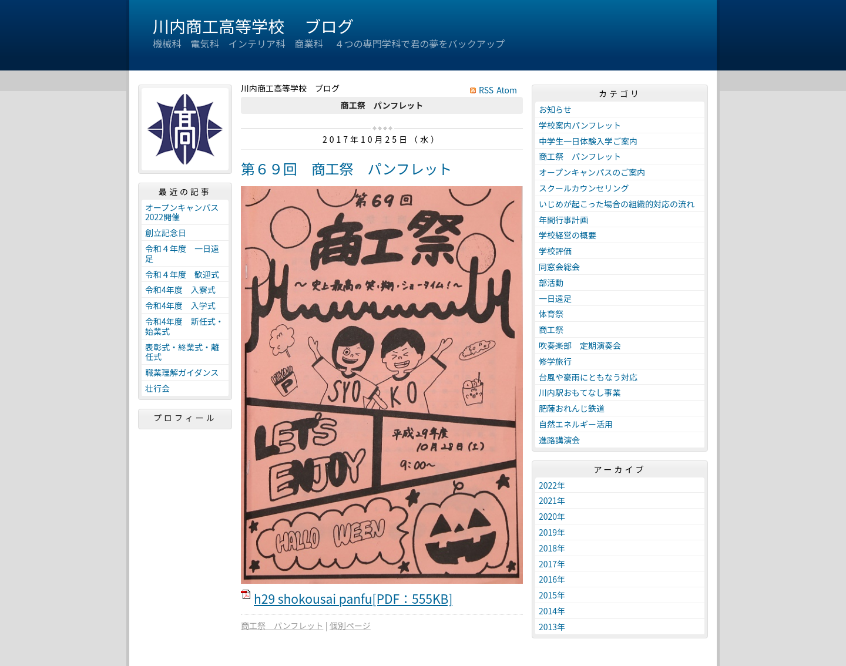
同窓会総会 (559, 267)
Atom (506, 90)
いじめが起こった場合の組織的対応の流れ (616, 204)
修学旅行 (555, 361)
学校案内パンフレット (580, 125)
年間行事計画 (563, 220)
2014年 (552, 611)
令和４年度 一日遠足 (182, 253)
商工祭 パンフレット (282, 625)
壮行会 (157, 388)
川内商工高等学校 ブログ (253, 26)
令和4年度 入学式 (180, 305)
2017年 (552, 564)
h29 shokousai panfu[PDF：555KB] (353, 598)
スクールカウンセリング (584, 188)
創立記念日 (165, 232)
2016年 (552, 579)
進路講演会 (559, 440)
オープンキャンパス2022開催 (182, 212)
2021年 (552, 500)
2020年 (552, 516)
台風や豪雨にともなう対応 (588, 377)
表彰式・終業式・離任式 (182, 352)
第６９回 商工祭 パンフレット (346, 168)
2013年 (552, 627)
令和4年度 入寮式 (180, 289)
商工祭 (551, 329)
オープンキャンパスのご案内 (592, 172)
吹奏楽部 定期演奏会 (580, 345)
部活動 (551, 282)
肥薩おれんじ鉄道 (572, 408)
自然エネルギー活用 (576, 424)
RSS (486, 90)
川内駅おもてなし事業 (579, 392)
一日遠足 (555, 298)
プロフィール (185, 417)
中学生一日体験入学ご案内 (588, 141)
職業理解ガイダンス (182, 372)
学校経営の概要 (567, 235)
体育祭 (551, 313)
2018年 (552, 548)
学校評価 (555, 251)
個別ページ (350, 625)
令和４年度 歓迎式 (182, 274)
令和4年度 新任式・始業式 (184, 326)
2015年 (552, 595)
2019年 (552, 532)
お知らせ (555, 109)
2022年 (552, 485)
